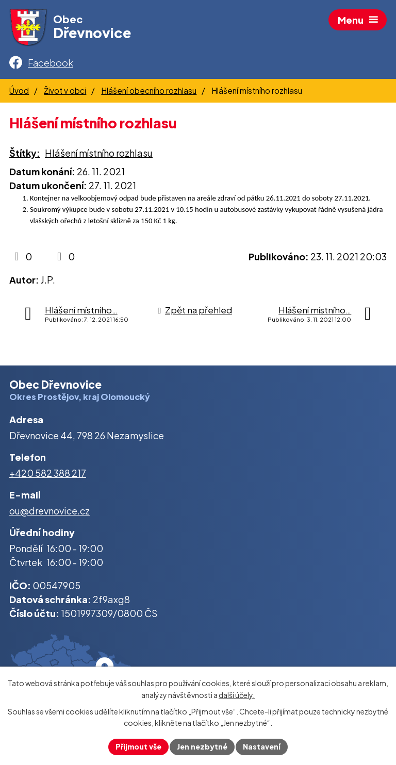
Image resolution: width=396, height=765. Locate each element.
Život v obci (65, 90)
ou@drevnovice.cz (49, 511)
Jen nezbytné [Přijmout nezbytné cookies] (202, 746)
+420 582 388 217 (47, 473)
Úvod (19, 90)
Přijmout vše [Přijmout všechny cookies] (138, 746)
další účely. (237, 695)
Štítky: (24, 153)
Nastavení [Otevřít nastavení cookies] (261, 746)
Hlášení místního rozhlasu (99, 153)
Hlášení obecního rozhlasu (148, 90)
